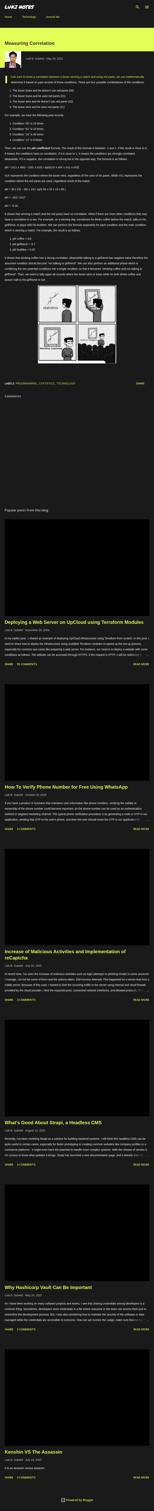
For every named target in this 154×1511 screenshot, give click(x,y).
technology (66, 383)
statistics (47, 383)
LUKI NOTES (19, 7)
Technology (29, 16)
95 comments (27, 664)
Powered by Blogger (77, 1500)
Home (8, 16)
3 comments (26, 1000)
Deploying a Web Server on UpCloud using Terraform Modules (74, 622)
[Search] (137, 7)
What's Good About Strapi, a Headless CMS (53, 1122)
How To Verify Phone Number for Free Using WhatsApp (66, 787)
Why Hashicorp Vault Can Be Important (48, 1287)
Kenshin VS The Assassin (33, 1452)
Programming (27, 383)
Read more (141, 664)
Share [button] (140, 383)
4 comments (26, 829)
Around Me (52, 16)
